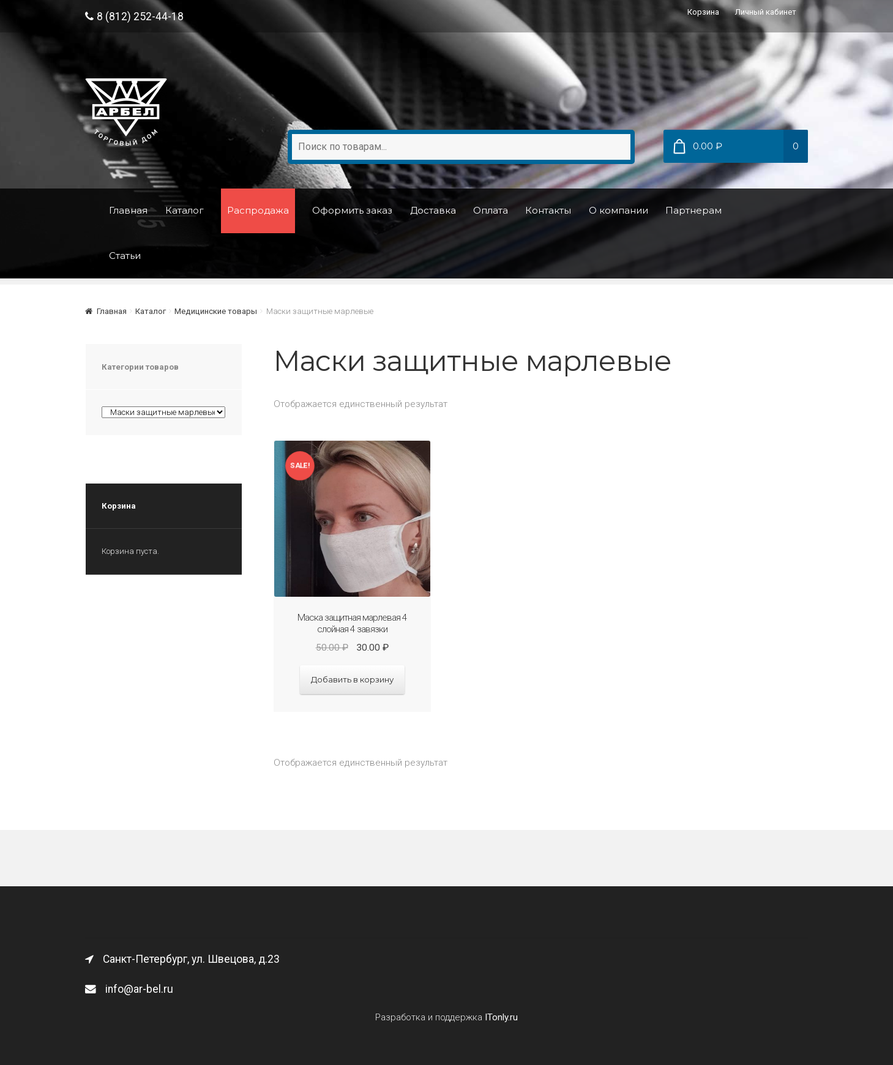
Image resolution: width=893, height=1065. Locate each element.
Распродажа (258, 210)
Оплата (490, 210)
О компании (618, 210)
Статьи (125, 255)
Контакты (548, 210)
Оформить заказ (352, 210)
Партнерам (693, 210)
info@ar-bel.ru (129, 989)
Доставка (433, 210)
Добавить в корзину (352, 679)
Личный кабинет (765, 12)
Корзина (703, 12)
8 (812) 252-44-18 (134, 16)
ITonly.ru (501, 1017)
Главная (128, 210)
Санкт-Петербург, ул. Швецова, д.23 (182, 959)
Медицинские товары (215, 311)
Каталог (184, 210)
